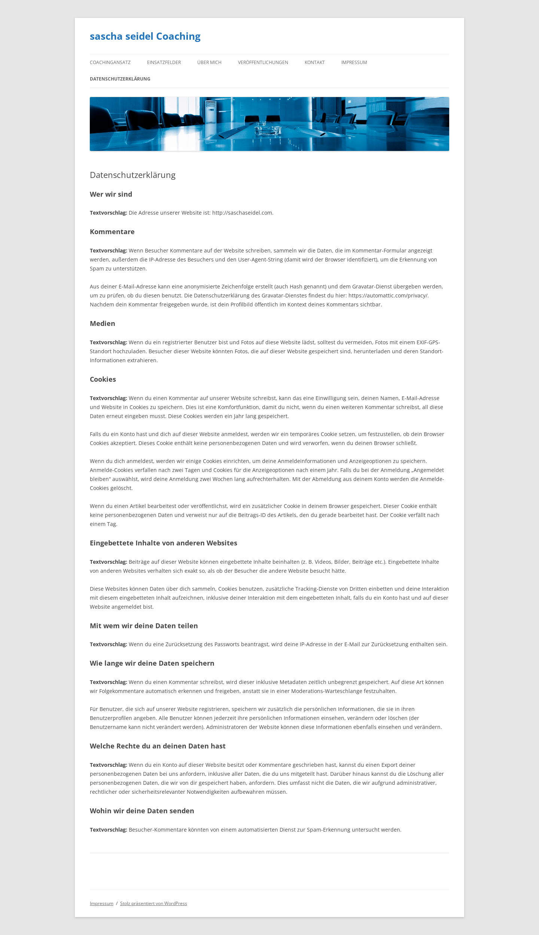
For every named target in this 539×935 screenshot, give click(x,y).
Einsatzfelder (164, 62)
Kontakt (315, 62)
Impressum (354, 62)
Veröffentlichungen (263, 62)
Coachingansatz (110, 62)
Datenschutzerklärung (120, 79)
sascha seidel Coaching (145, 36)
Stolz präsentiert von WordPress (153, 903)
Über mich (209, 62)
